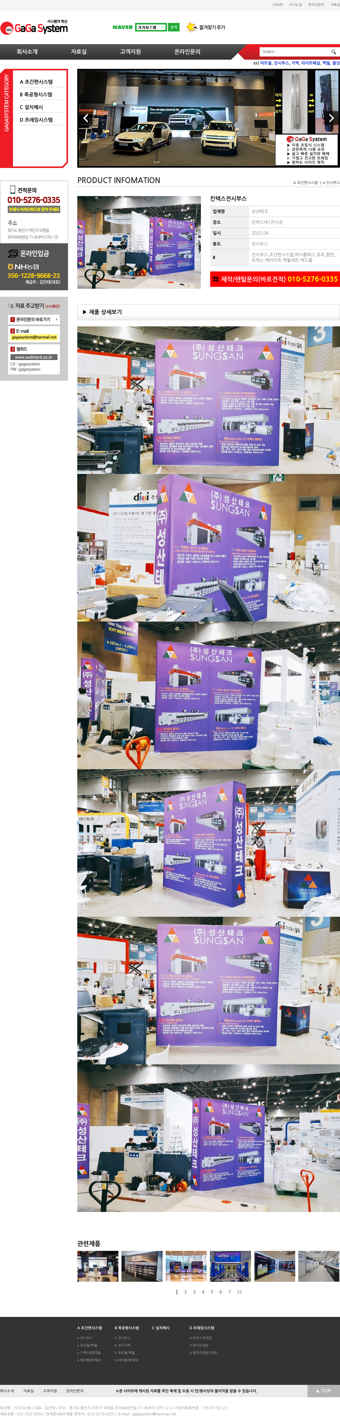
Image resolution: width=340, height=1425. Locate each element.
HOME (278, 4)
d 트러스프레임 (200, 1338)
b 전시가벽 (122, 1345)
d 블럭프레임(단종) (203, 1353)
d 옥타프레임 (198, 1345)
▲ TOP (323, 1391)
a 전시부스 (85, 1338)
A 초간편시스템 (36, 82)
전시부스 (281, 63)
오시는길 (295, 4)
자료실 (335, 4)
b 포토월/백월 (125, 1353)
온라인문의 (316, 4)
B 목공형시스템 (36, 94)
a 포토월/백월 (87, 1345)
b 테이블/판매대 (126, 1360)
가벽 (295, 63)
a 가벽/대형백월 (88, 1353)
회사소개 (27, 52)
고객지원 (130, 52)
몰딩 (336, 63)
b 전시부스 (122, 1338)
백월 (326, 63)
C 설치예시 (31, 107)
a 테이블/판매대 (88, 1360)
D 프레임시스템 (36, 120)
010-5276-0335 (313, 279)
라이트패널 (310, 63)
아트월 (266, 63)
